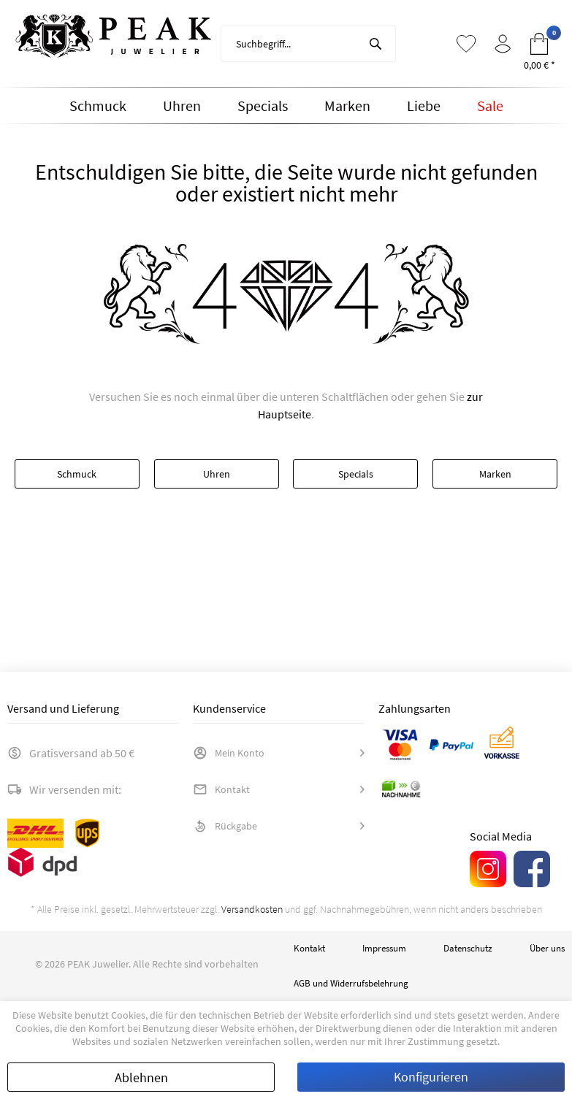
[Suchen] (375, 44)
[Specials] (262, 106)
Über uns (547, 948)
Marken (495, 473)
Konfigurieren (431, 1076)
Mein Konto (228, 753)
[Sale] (490, 106)
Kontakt (221, 789)
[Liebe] (424, 106)
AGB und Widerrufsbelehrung (351, 983)
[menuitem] (308, 44)
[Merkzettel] (466, 44)
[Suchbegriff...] (308, 44)
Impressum (384, 948)
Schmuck (76, 473)
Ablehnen (141, 1077)
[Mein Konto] (503, 44)
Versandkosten (252, 909)
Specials (355, 473)
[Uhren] (182, 106)
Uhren (216, 473)
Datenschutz (467, 948)
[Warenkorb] (539, 44)
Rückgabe (225, 826)
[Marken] (347, 106)
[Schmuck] (98, 106)
